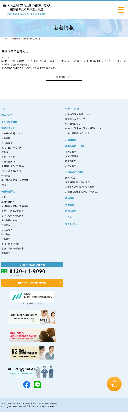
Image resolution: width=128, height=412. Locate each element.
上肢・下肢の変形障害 (12, 211)
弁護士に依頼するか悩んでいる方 (81, 191)
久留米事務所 (72, 156)
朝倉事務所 (70, 161)
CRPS (4, 197)
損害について (8, 128)
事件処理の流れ (9, 121)
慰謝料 (4, 152)
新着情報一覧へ (64, 77)
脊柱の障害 (7, 229)
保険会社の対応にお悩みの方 (79, 187)
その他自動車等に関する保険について (84, 128)
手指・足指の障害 (10, 243)
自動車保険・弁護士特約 (77, 114)
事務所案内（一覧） (75, 146)
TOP (3, 109)
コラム (68, 217)
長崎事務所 (70, 165)
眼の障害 (5, 253)
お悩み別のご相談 (74, 172)
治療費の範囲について (12, 133)
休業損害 (5, 175)
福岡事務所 (70, 151)
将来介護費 (7, 142)
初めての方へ (8, 115)
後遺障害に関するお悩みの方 (79, 182)
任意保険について (74, 123)
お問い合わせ (72, 211)
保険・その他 (72, 109)
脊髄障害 (5, 225)
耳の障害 (5, 239)
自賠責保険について (75, 119)
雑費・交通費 (8, 156)
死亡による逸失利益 (11, 170)
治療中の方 (70, 177)
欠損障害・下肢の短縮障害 (14, 206)
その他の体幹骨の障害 (12, 215)
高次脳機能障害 (9, 220)
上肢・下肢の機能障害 (12, 248)
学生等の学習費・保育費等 (14, 180)
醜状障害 (5, 234)
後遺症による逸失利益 (12, 166)
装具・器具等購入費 (11, 147)
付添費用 (5, 138)
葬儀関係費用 (8, 161)
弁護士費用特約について (77, 133)
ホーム (6, 39)
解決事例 (69, 198)
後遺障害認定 (8, 191)
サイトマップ (72, 223)
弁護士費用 (70, 139)
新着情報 (16, 39)
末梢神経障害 (8, 201)
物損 (3, 185)
